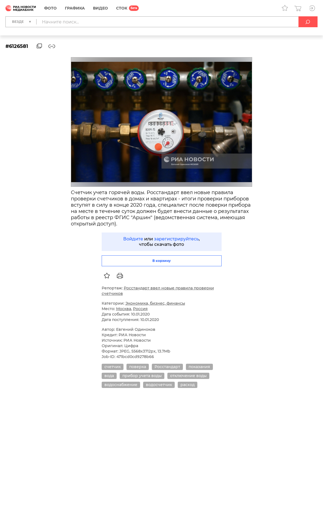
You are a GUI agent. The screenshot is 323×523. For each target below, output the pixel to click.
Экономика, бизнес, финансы (155, 303)
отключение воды (188, 375)
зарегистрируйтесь (176, 238)
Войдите (133, 238)
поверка (137, 366)
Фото (50, 8)
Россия (140, 308)
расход (187, 384)
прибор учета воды (142, 375)
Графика (75, 8)
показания (199, 366)
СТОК (121, 8)
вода (109, 375)
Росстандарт (167, 366)
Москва (123, 308)
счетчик (112, 366)
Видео (100, 8)
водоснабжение (120, 384)
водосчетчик (159, 384)
